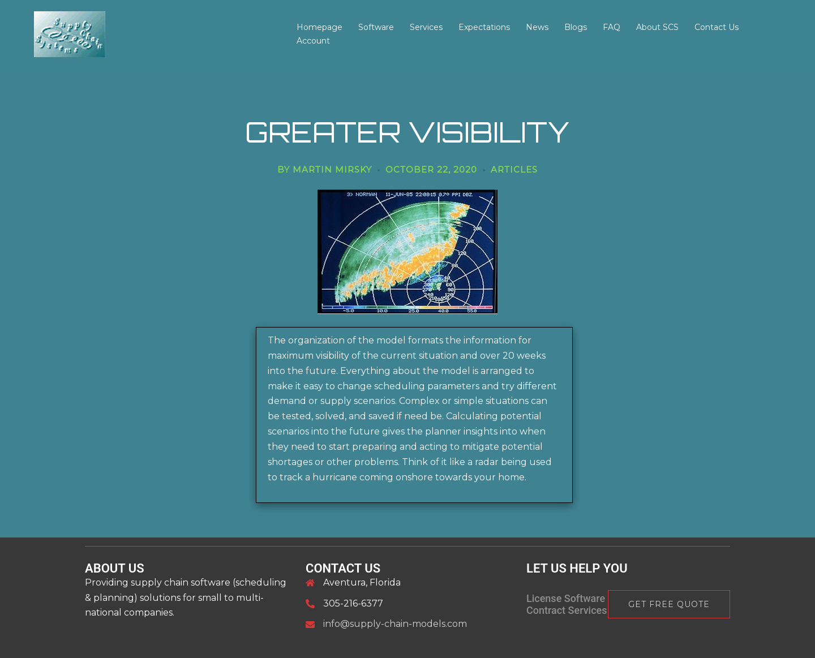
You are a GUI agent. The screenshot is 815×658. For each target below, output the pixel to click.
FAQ (611, 27)
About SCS (657, 27)
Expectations (484, 27)
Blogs (575, 27)
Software (376, 27)
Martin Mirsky (332, 169)
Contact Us (716, 27)
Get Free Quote (669, 604)
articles (514, 169)
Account (313, 41)
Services (426, 27)
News (537, 27)
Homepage (319, 27)
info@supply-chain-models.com (395, 623)
